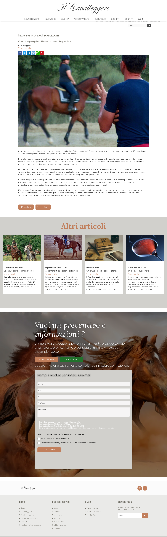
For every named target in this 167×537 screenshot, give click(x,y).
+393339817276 (47, 359)
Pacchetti (115, 19)
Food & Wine (91, 515)
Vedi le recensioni (27, 515)
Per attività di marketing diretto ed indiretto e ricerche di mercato (66, 443)
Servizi (56, 508)
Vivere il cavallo (24, 48)
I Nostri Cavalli (59, 522)
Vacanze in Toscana (94, 512)
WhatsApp (71, 359)
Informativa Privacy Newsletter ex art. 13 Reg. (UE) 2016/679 (61, 426)
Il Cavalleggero (32, 19)
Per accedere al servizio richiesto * (53, 438)
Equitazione (50, 19)
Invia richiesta (49, 450)
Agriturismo (100, 19)
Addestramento (81, 19)
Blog (140, 19)
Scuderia (65, 19)
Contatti (129, 19)
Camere (57, 512)
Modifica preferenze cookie (31, 525)
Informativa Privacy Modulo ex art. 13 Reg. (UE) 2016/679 (60, 424)
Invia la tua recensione (29, 518)
